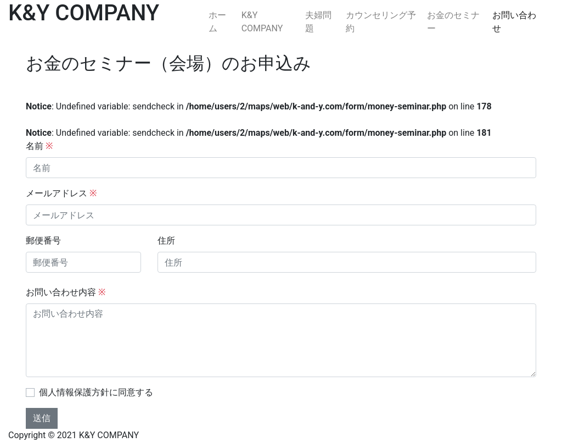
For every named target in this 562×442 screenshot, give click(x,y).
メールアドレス (61, 193)
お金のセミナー (453, 22)
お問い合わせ (514, 22)
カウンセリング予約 (381, 22)
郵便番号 (43, 240)
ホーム (217, 22)
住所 (166, 240)
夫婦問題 (318, 22)
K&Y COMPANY (262, 22)
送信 (41, 418)
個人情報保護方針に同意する (96, 392)
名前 (39, 146)
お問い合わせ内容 (65, 292)
